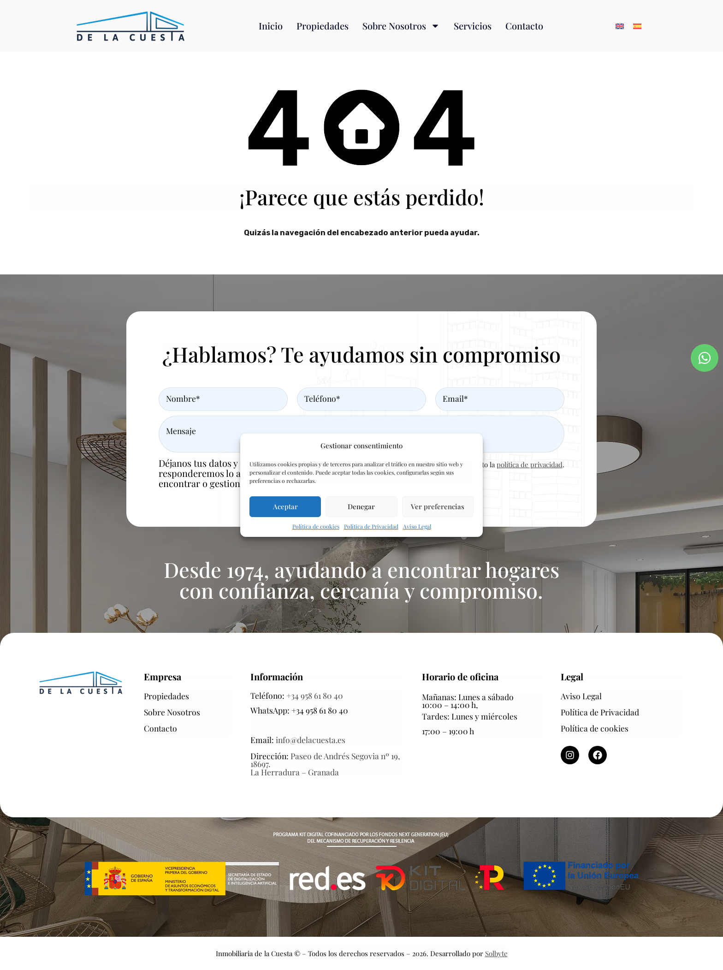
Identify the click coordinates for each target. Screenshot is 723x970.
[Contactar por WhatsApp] (704, 358)
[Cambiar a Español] (637, 26)
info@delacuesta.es (310, 739)
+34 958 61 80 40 (314, 695)
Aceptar (285, 506)
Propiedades (322, 25)
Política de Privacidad (371, 526)
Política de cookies (315, 526)
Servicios (473, 25)
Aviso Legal (417, 526)
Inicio (271, 25)
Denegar (361, 506)
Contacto (524, 25)
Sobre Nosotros (401, 26)
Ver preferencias (437, 506)
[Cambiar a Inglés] (619, 26)
